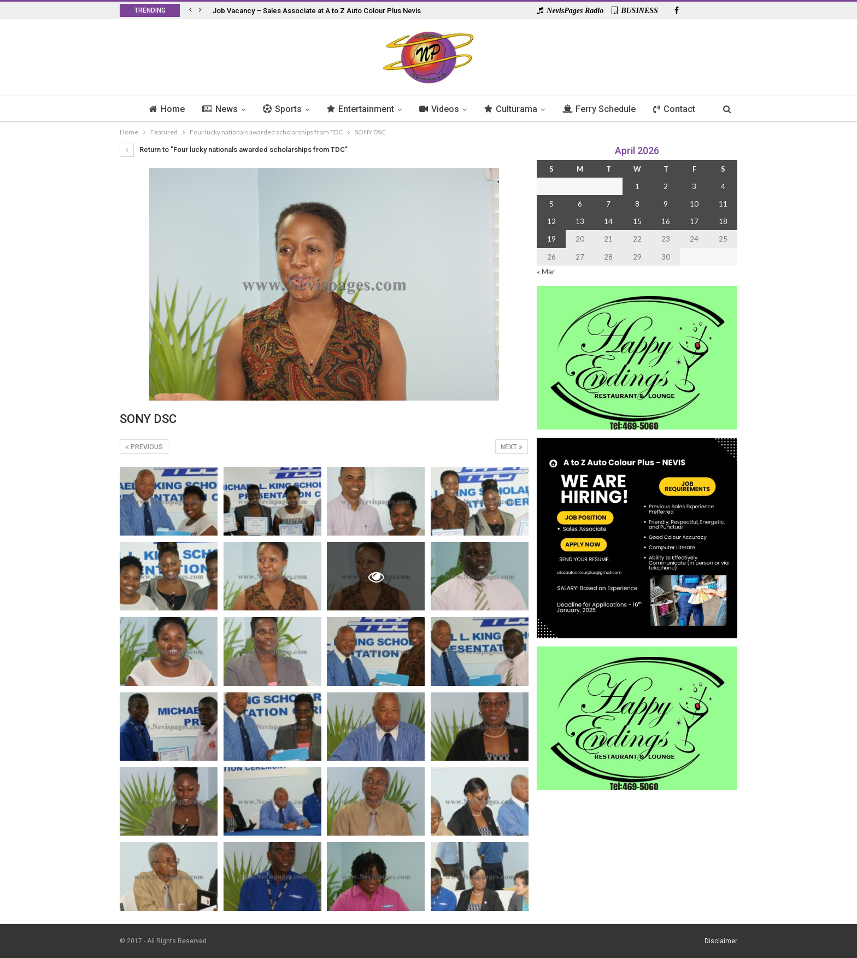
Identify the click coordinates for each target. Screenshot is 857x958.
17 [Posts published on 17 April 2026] (694, 221)
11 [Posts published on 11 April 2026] (723, 203)
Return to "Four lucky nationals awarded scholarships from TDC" (234, 149)
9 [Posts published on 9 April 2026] (666, 203)
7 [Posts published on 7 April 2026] (608, 203)
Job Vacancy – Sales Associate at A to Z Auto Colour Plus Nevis (317, 11)
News (215, 109)
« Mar (546, 271)
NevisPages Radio (570, 11)
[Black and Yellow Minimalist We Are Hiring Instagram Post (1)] (637, 537)
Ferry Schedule (602, 109)
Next (512, 447)
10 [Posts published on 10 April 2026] (694, 203)
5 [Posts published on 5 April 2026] (551, 203)
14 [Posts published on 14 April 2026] (608, 221)
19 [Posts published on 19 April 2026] (551, 238)
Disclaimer (721, 941)
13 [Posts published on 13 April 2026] (580, 221)
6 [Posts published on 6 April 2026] (580, 203)
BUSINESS (635, 11)
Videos (440, 109)
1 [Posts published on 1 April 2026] (637, 186)
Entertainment (359, 109)
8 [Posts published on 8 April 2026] (637, 203)
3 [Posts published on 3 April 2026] (694, 186)
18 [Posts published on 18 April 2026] (723, 221)
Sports (279, 109)
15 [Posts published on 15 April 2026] (637, 221)
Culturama (512, 109)
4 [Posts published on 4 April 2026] (723, 186)
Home (161, 109)
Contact (680, 109)
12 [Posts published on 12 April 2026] (551, 221)
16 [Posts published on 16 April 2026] (665, 221)
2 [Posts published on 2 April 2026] (666, 186)
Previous (144, 447)
